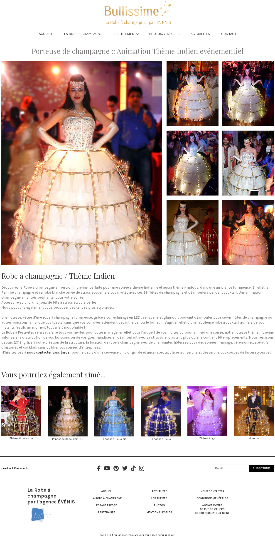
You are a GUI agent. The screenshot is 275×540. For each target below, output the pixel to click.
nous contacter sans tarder (49, 352)
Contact (228, 34)
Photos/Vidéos (164, 34)
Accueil (46, 34)
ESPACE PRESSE (106, 505)
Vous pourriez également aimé (50, 374)
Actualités (200, 34)
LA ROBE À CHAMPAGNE (107, 498)
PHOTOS (159, 505)
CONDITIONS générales (212, 498)
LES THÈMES (159, 498)
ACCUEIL (106, 491)
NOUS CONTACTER (212, 491)
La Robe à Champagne (83, 34)
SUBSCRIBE (261, 468)
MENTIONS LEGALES (159, 512)
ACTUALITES (159, 491)
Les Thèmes (126, 34)
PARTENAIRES (106, 512)
